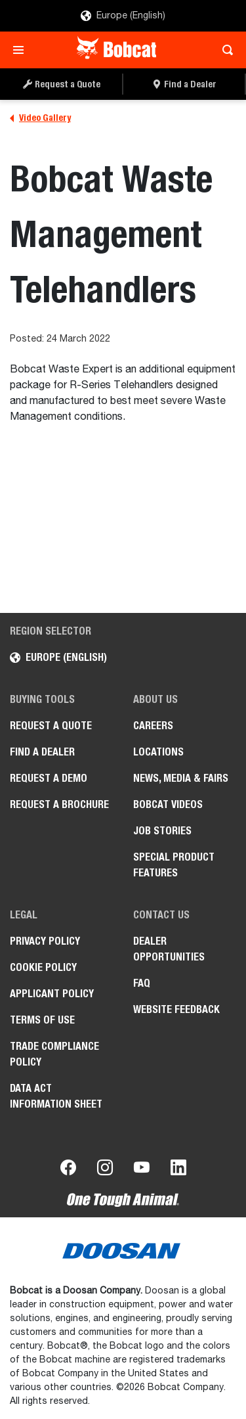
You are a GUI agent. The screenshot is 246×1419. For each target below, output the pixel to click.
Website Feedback (176, 1009)
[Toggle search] (224, 50)
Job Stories (162, 830)
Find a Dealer (42, 752)
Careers (153, 725)
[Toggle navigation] (21, 50)
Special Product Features (174, 865)
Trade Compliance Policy (54, 1054)
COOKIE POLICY (43, 967)
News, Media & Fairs (180, 778)
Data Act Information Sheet (56, 1096)
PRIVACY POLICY (45, 941)
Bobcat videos (168, 804)
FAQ (141, 983)
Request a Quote (51, 725)
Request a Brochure (59, 804)
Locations (158, 752)
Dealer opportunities (169, 949)
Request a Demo (48, 778)
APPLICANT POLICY (52, 993)
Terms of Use (42, 1020)
